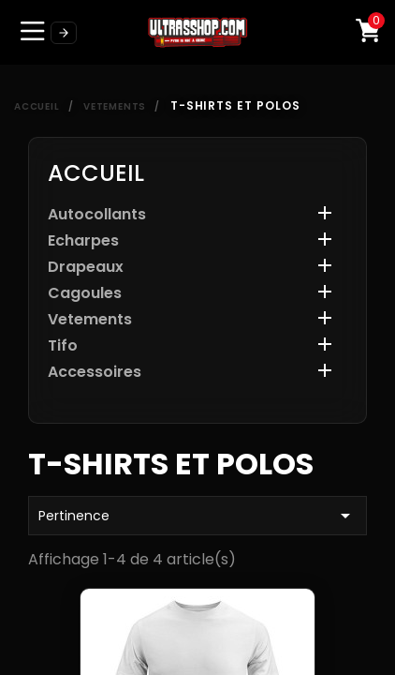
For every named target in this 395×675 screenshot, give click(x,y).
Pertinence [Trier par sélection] (197, 515)
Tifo (63, 346)
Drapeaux (86, 268)
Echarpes (83, 241)
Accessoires (94, 372)
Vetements (90, 320)
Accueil (96, 173)
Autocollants (97, 215)
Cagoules (85, 294)
